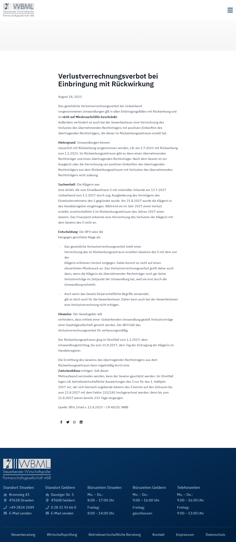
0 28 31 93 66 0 (63, 507)
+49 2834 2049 (21, 507)
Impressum (185, 534)
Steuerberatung (23, 534)
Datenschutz (215, 534)
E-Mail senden (20, 513)
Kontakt (158, 534)
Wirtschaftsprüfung (62, 534)
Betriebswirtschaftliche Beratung (115, 534)
